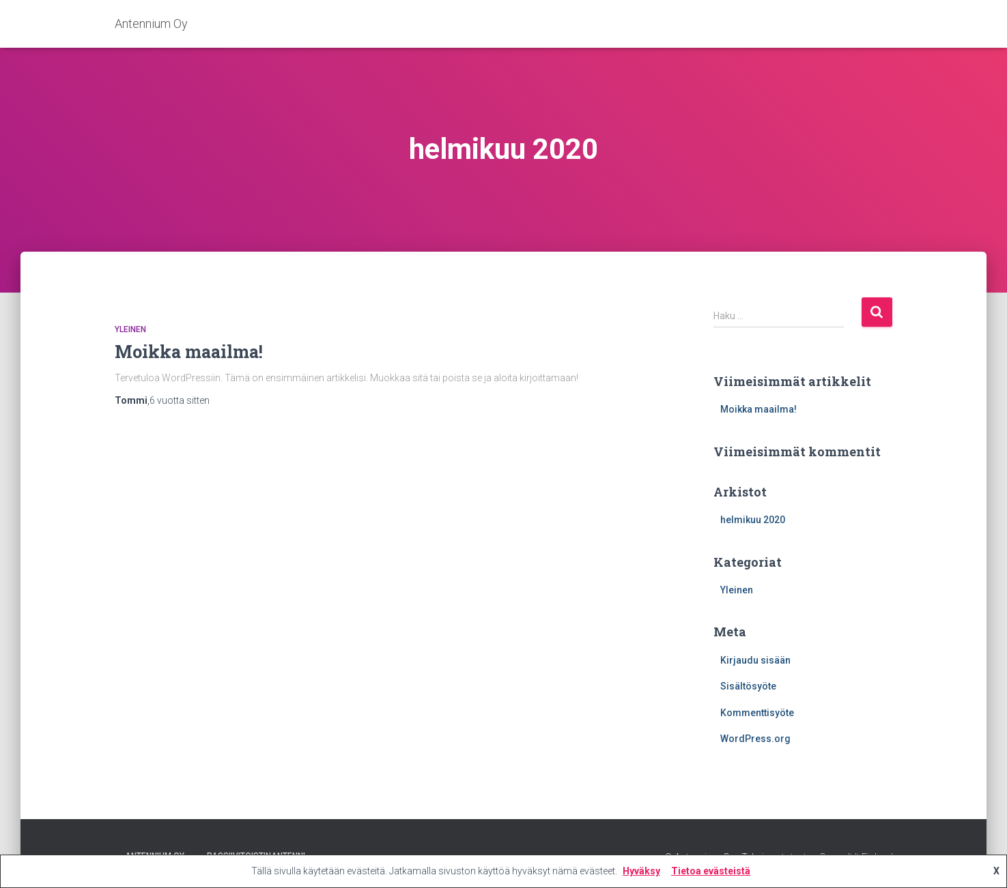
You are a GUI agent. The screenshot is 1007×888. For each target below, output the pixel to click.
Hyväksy (641, 870)
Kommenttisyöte (757, 712)
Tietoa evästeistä (710, 870)
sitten (180, 400)
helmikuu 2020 (752, 519)
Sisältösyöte (748, 686)
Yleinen (130, 329)
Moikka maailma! (189, 351)
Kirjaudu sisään (755, 660)
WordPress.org (755, 738)
